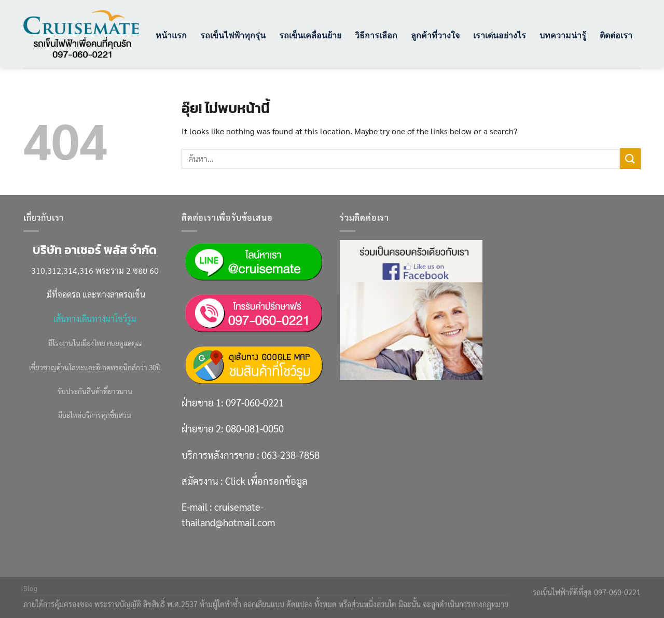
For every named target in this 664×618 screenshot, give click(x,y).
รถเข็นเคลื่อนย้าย (310, 35)
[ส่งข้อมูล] (630, 158)
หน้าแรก (171, 35)
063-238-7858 (290, 454)
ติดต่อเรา (616, 35)
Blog (30, 588)
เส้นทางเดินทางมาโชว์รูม (94, 318)
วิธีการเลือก (376, 35)
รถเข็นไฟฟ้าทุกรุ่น (233, 35)
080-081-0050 (255, 428)
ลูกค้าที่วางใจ (435, 35)
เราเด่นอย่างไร (499, 35)
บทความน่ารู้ (563, 35)
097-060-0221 (255, 402)
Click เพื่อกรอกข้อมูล (266, 480)
